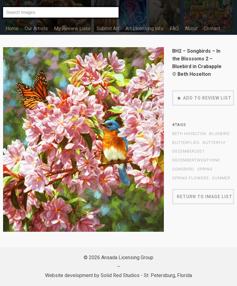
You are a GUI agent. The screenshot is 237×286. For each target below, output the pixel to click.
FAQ (174, 28)
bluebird (219, 134)
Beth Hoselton (189, 134)
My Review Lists (72, 28)
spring (205, 169)
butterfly (214, 143)
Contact (212, 28)
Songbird (183, 169)
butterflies (186, 143)
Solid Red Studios (120, 275)
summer (221, 178)
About (191, 28)
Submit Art (108, 28)
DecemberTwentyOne (196, 160)
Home (12, 28)
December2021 (188, 151)
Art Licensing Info (144, 28)
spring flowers (190, 178)
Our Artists (36, 28)
